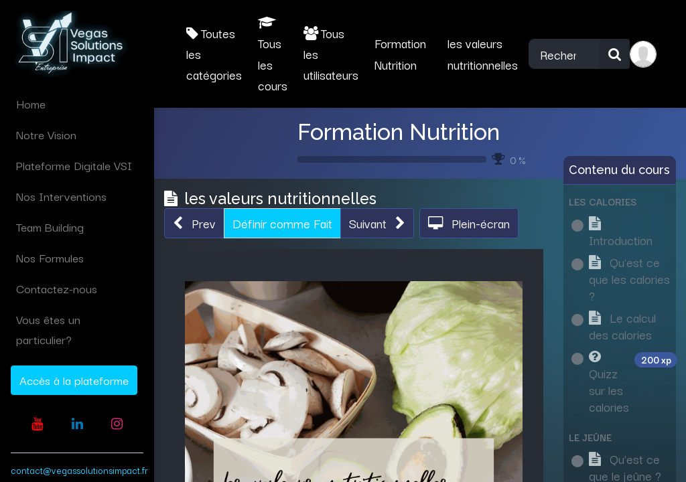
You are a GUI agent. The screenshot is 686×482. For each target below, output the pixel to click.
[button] (194, 223)
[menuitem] (77, 103)
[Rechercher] (615, 54)
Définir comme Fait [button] (282, 223)
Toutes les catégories (214, 53)
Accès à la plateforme (74, 380)
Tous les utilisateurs (330, 53)
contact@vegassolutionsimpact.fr (79, 470)
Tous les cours (272, 55)
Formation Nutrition (398, 131)
